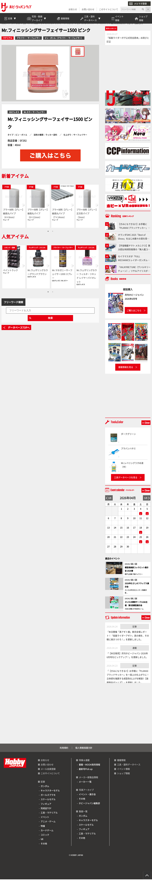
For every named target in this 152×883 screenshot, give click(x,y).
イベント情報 (123, 772)
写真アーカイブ (86, 793)
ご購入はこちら (134, 313)
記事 (134, 630)
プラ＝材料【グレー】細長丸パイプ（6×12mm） (38, 217)
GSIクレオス (14, 115)
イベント (45, 820)
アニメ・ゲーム (48, 825)
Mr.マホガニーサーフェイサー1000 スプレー (62, 277)
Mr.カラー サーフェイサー (34, 115)
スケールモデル (48, 803)
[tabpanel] (14, 209)
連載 (134, 651)
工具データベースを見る (125, 480)
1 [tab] (48, 234)
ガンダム (45, 789)
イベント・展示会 (87, 798)
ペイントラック (10, 273)
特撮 (43, 829)
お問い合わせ (88, 9)
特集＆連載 (84, 763)
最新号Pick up (86, 772)
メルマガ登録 (138, 3)
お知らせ (72, 9)
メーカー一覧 (85, 785)
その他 (44, 847)
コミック (45, 838)
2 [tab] (52, 234)
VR (42, 842)
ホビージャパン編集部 (89, 806)
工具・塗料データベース (128, 768)
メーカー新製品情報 (88, 780)
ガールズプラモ (48, 798)
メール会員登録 (48, 772)
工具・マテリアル (49, 816)
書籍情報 (121, 763)
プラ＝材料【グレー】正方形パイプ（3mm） (87, 217)
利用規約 (64, 751)
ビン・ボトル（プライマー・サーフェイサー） (64, 41)
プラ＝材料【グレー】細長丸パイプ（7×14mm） (62, 217)
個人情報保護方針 (83, 751)
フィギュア (46, 807)
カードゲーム (47, 833)
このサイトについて (108, 9)
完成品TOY (46, 811)
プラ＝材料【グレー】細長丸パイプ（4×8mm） (13, 217)
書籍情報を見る (125, 370)
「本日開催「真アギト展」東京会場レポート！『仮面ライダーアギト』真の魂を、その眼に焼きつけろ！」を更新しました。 (128, 639)
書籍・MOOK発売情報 (89, 768)
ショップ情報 (123, 777)
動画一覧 (83, 814)
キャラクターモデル (50, 794)
